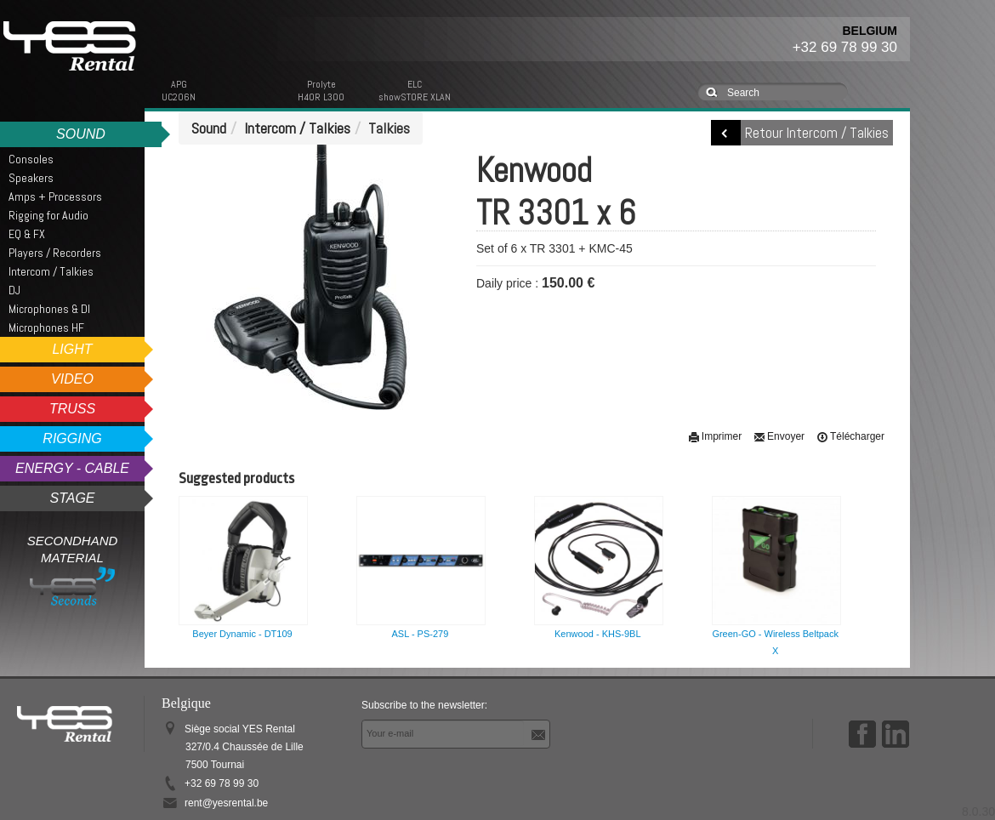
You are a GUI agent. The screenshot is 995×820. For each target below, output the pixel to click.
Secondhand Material (72, 569)
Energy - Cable (72, 468)
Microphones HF (46, 327)
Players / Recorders (55, 252)
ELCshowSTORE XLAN (414, 91)
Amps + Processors (55, 196)
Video (72, 379)
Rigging (72, 438)
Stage (71, 498)
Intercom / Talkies (51, 271)
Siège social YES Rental (244, 747)
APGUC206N (179, 91)
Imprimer (715, 436)
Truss (72, 408)
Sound (80, 134)
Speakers (31, 177)
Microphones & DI (49, 308)
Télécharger (850, 436)
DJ (14, 290)
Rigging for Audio (48, 215)
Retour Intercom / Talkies (817, 132)
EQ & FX (27, 234)
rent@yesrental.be (226, 803)
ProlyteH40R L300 (321, 91)
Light (72, 349)
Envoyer (779, 436)
